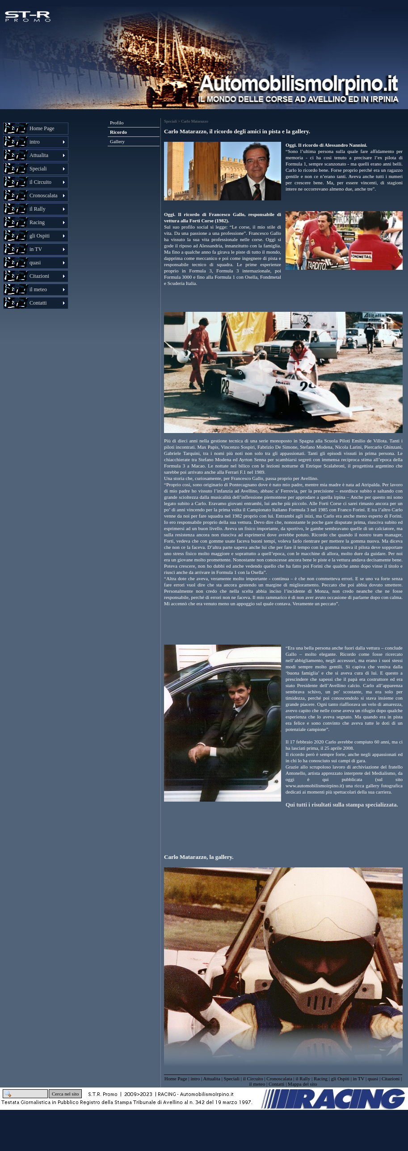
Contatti (276, 1084)
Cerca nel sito (65, 1093)
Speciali (232, 1078)
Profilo (117, 122)
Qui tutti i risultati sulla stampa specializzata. (342, 804)
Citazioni (391, 1078)
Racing (321, 1078)
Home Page (42, 128)
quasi (373, 1078)
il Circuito (253, 1078)
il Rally (302, 1078)
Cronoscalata (279, 1078)
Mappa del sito (302, 1084)
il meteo (257, 1084)
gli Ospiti (340, 1078)
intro (195, 1078)
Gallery (117, 141)
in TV (359, 1078)
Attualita (211, 1078)
